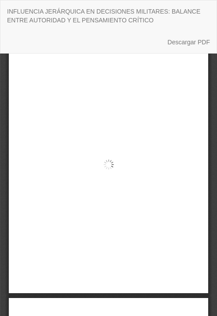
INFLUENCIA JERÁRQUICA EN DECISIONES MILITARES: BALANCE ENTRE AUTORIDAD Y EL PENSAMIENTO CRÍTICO (103, 16)
